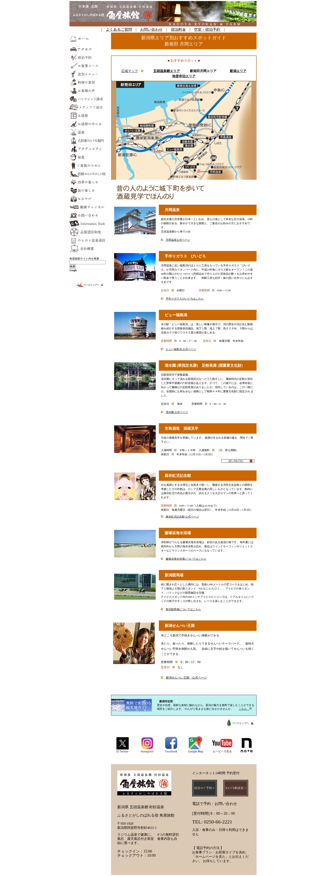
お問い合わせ (151, 29)
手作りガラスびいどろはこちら (185, 298)
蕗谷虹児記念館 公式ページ (182, 516)
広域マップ (129, 71)
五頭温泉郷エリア (166, 71)
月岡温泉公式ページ (178, 239)
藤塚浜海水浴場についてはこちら (186, 558)
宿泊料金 (178, 29)
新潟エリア (238, 71)
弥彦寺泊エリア (183, 76)
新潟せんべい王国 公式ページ (186, 677)
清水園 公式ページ (177, 412)
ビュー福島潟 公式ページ (181, 349)
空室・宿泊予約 (207, 29)
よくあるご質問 (119, 29)
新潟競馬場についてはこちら (183, 609)
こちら (245, 708)
